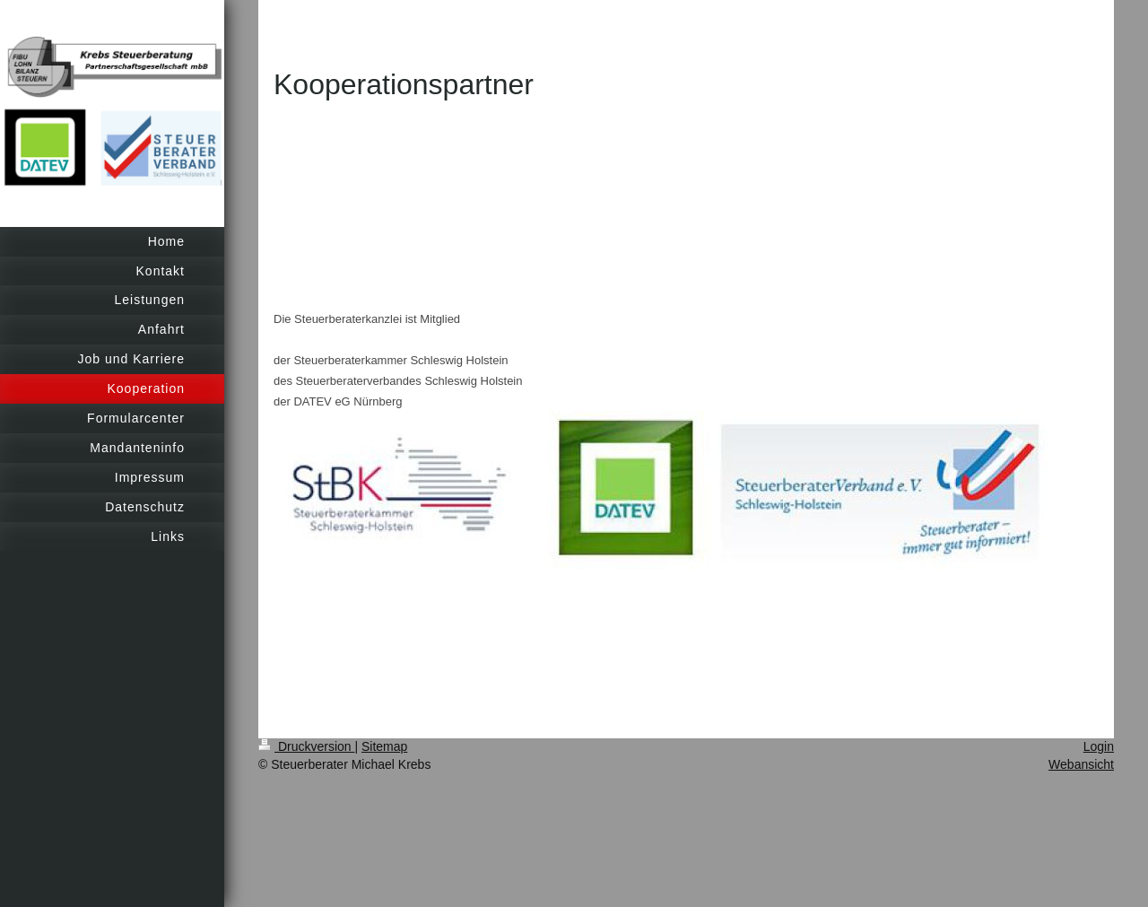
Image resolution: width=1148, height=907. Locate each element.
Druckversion (306, 746)
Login (1098, 746)
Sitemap (384, 746)
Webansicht (1081, 764)
